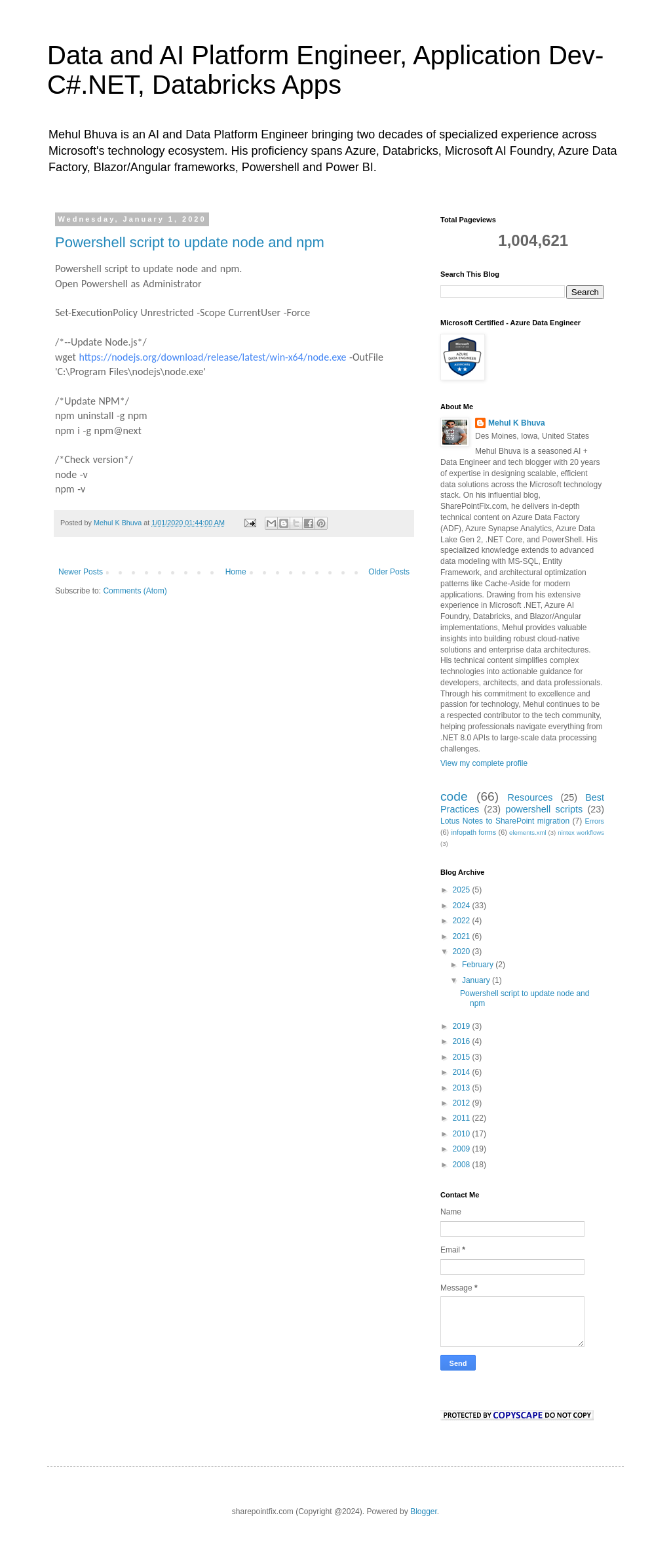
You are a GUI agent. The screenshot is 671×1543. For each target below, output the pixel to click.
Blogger (423, 1511)
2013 (462, 1087)
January (477, 980)
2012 (462, 1103)
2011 (462, 1118)
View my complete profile (483, 763)
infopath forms (474, 832)
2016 (462, 1041)
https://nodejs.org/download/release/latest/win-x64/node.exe (213, 357)
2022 (462, 920)
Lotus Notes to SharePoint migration (504, 821)
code (454, 796)
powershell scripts (544, 809)
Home (235, 571)
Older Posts (389, 571)
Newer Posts (80, 571)
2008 (462, 1164)
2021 (462, 936)
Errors (594, 821)
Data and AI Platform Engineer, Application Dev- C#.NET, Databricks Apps (325, 70)
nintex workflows (581, 832)
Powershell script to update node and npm (189, 242)
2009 (462, 1148)
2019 (462, 1026)
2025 (462, 889)
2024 (462, 905)
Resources (530, 797)
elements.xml (527, 832)
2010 (462, 1133)
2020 (462, 951)
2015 (462, 1057)
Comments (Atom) (134, 590)
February (478, 964)
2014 (462, 1072)
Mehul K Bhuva (516, 423)
